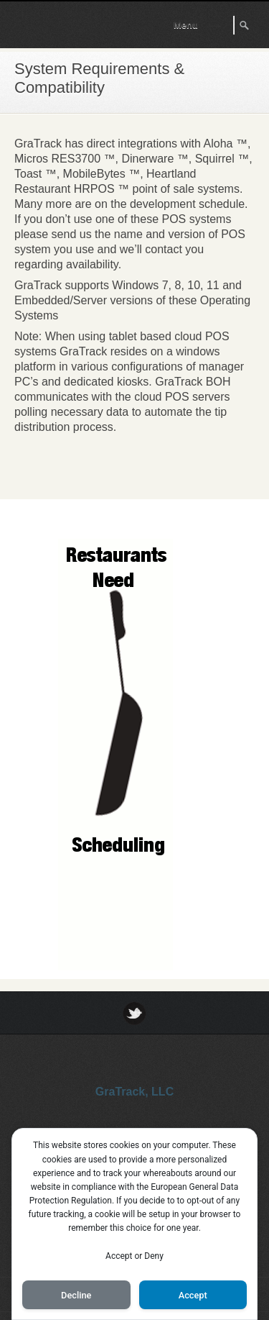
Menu (186, 24)
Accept (193, 1295)
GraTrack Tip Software (65, 27)
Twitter (134, 1013)
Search (245, 25)
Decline (76, 1295)
